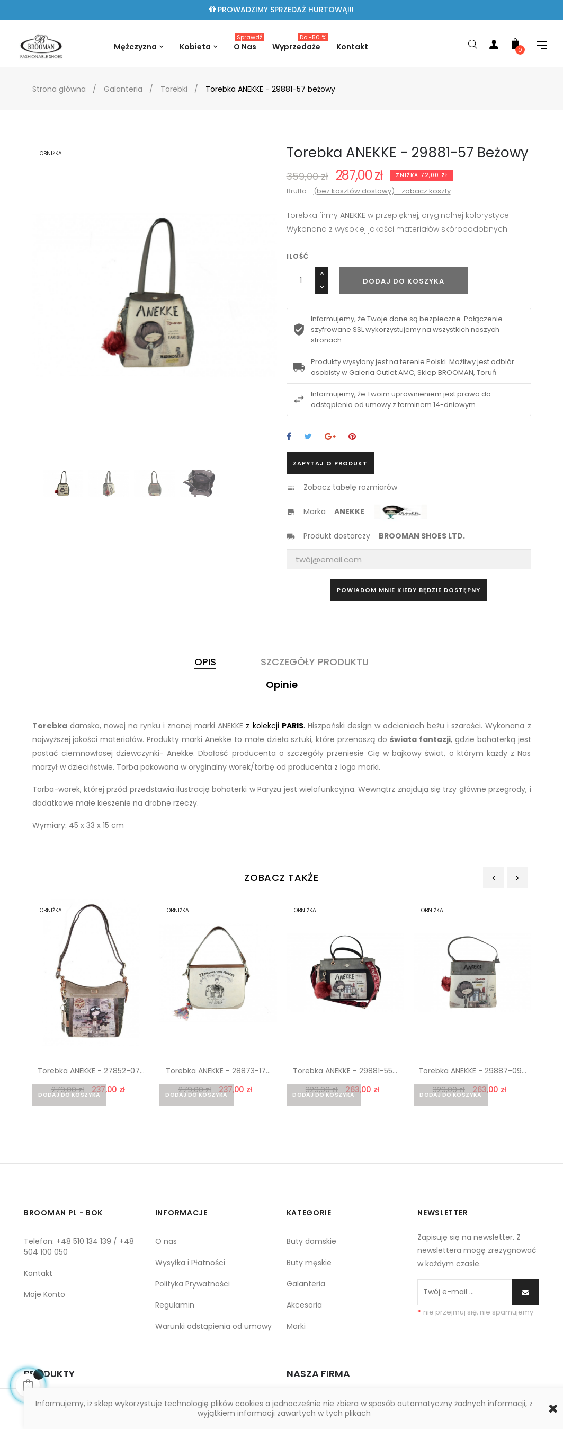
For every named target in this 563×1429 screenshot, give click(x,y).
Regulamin (174, 1307)
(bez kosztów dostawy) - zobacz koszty (382, 191)
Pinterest (352, 437)
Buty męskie (309, 1265)
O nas (166, 1244)
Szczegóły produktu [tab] (315, 661)
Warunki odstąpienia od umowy (213, 1329)
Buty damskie (311, 1244)
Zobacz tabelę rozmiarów (350, 487)
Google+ (330, 437)
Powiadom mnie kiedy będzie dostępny (408, 590)
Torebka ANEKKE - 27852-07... (91, 1070)
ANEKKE (350, 511)
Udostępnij (289, 437)
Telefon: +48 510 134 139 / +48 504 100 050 (79, 1249)
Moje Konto (44, 1297)
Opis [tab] (205, 661)
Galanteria (306, 1286)
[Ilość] (301, 280)
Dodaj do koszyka (403, 281)
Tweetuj (308, 437)
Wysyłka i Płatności (190, 1265)
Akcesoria (304, 1307)
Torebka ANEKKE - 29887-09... (472, 1070)
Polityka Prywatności (192, 1286)
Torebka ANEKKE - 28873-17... (218, 1070)
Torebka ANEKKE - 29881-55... (345, 1070)
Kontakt (38, 1276)
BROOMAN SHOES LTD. (422, 536)
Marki (296, 1329)
